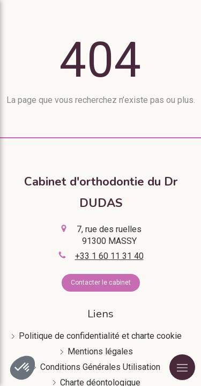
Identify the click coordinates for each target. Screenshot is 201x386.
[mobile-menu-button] (182, 367)
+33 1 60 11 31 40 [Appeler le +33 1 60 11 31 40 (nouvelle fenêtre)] (109, 256)
